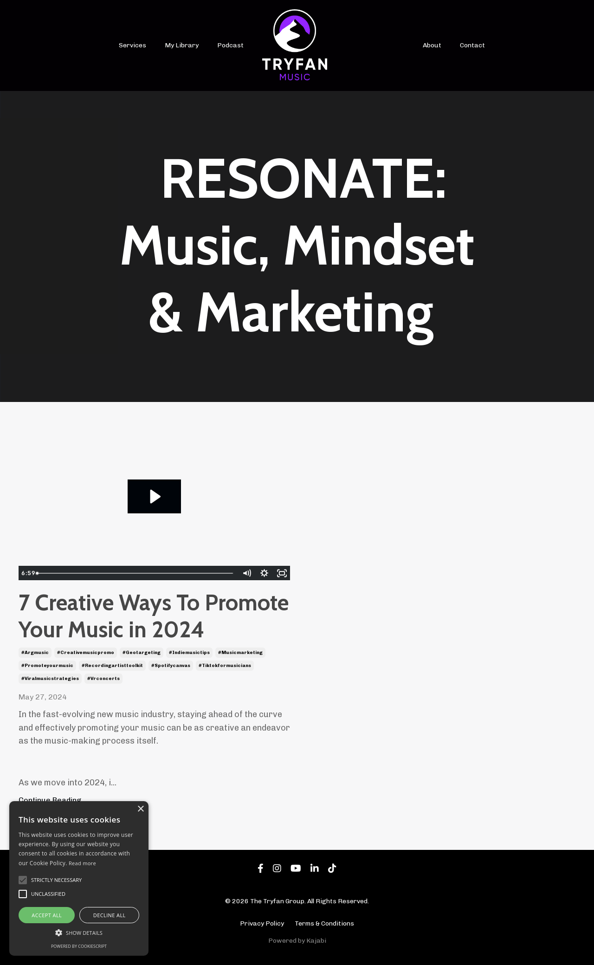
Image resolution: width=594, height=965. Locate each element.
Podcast (230, 45)
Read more (82, 863)
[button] (79, 932)
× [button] (140, 809)
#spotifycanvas (170, 665)
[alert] (78, 878)
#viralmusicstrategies (50, 678)
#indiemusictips (189, 652)
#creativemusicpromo (85, 652)
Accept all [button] (47, 915)
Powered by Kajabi (297, 941)
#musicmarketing (240, 652)
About (432, 45)
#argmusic (35, 652)
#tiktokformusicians (225, 665)
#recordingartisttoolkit (112, 665)
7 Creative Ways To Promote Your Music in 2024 (154, 616)
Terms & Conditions (324, 923)
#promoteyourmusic (47, 665)
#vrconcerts (103, 678)
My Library (182, 45)
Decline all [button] (109, 915)
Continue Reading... (53, 800)
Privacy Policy (262, 923)
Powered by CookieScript (79, 946)
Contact (472, 45)
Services (132, 45)
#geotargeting (142, 652)
